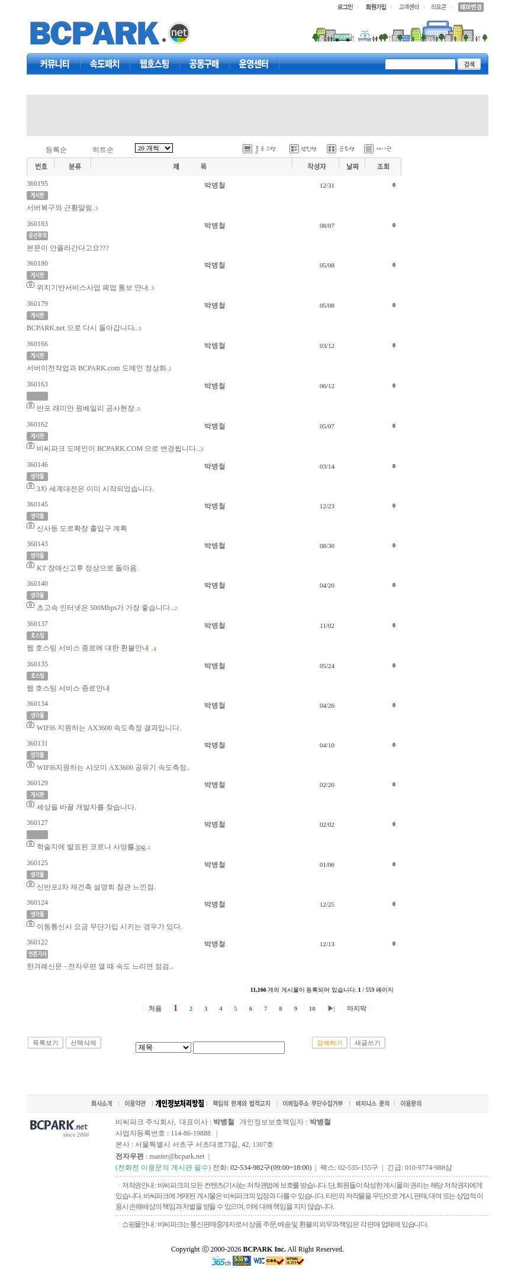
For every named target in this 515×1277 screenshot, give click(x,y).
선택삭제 (83, 1042)
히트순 (103, 150)
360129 (37, 783)
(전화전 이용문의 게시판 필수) (163, 1167)
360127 (37, 822)
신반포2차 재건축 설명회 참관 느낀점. (96, 887)
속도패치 (105, 64)
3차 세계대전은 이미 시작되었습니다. (95, 489)
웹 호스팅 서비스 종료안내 (68, 688)
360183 (37, 224)
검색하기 (330, 1042)
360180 (37, 263)
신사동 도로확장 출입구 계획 (82, 528)
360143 (37, 544)
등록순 (56, 150)
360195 (37, 183)
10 (312, 1008)
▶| (331, 1008)
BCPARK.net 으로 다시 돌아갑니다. (81, 328)
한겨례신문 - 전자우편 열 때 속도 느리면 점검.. (100, 966)
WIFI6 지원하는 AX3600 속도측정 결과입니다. (109, 728)
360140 (37, 583)
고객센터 (254, 64)
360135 (37, 664)
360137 (37, 624)
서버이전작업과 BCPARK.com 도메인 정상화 (96, 368)
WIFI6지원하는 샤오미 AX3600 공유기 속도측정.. (113, 767)
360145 (37, 504)
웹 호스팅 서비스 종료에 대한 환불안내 (89, 648)
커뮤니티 (55, 64)
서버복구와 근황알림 (59, 208)
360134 (37, 703)
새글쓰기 (368, 1042)
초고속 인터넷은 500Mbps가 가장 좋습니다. (104, 608)
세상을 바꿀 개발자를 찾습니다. (86, 807)
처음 (155, 1008)
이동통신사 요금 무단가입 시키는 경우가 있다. (109, 927)
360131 (37, 743)
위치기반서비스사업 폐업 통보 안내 (93, 287)
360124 (37, 902)
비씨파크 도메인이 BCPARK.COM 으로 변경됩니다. (117, 448)
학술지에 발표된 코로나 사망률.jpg (91, 847)
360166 (37, 344)
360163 (37, 384)
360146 (37, 464)
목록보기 (46, 1042)
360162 (37, 424)
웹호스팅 (154, 64)
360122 (37, 942)
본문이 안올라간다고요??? (68, 248)
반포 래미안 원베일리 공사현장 (85, 408)
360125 (37, 863)
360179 (37, 303)
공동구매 (204, 64)
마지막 (356, 1008)
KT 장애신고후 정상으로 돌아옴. (88, 568)
